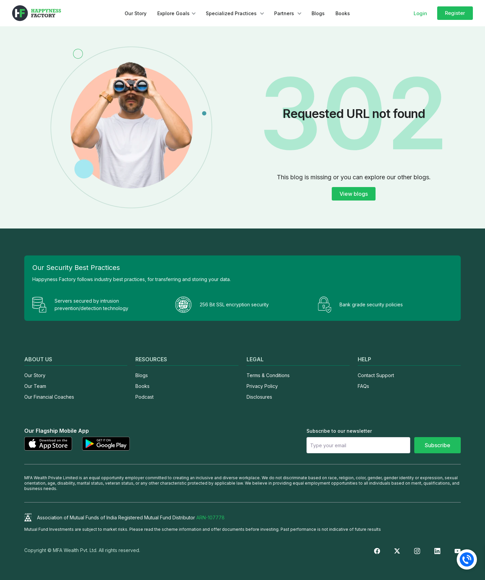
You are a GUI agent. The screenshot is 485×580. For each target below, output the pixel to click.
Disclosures (259, 397)
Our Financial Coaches (49, 397)
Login (420, 13)
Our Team (35, 386)
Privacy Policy (262, 386)
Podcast (144, 397)
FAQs (363, 386)
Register (455, 13)
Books (342, 13)
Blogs (318, 13)
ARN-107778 (210, 517)
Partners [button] (284, 13)
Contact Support (376, 375)
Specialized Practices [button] (232, 13)
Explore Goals (173, 13)
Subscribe (437, 445)
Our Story (136, 13)
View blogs (354, 193)
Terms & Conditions (268, 375)
